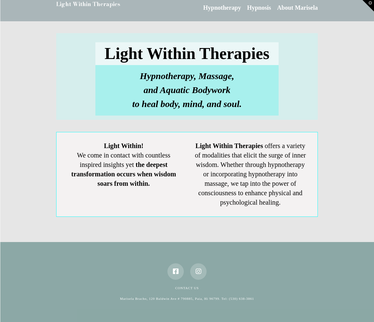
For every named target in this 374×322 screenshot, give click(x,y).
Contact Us (187, 288)
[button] (368, 6)
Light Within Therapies (88, 4)
